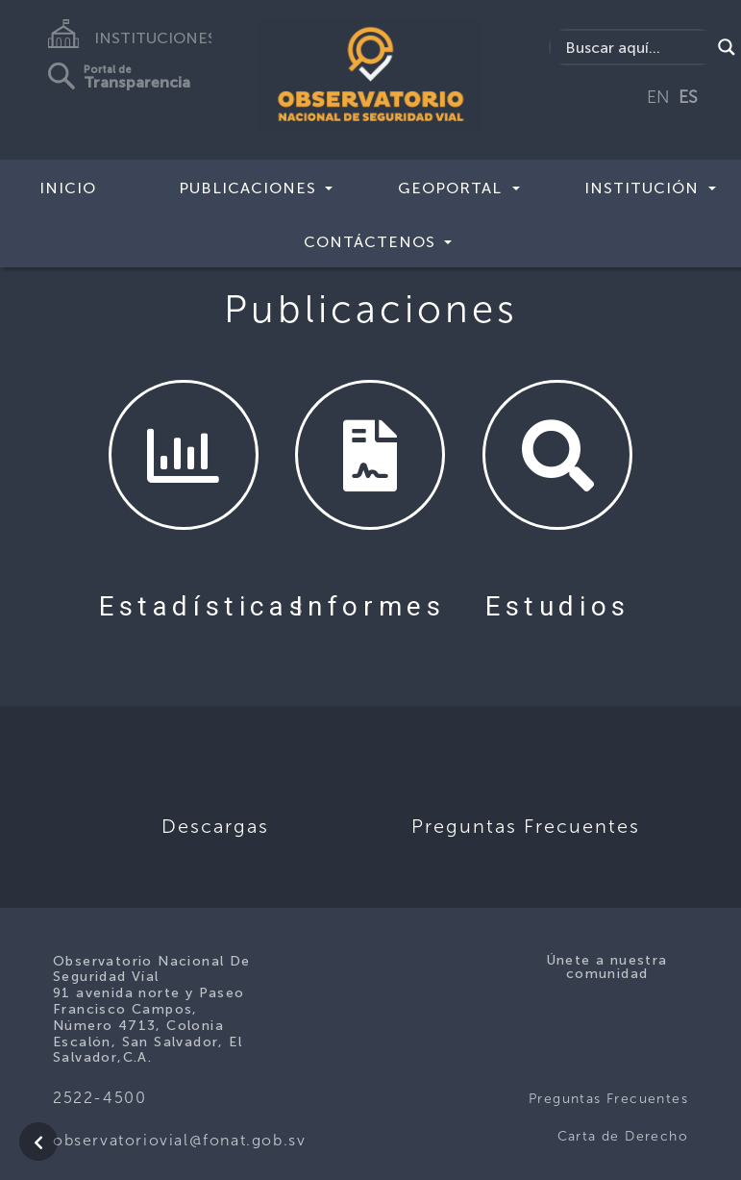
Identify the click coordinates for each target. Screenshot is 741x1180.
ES (688, 97)
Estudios (557, 606)
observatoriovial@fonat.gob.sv (179, 1140)
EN (658, 97)
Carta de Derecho (622, 1136)
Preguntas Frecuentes (608, 1099)
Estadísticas (203, 606)
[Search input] (635, 47)
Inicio (67, 188)
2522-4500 (99, 1098)
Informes (371, 606)
